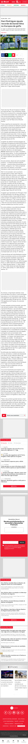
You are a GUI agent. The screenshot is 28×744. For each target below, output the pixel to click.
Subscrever (22, 542)
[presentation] (14, 530)
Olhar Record (5, 459)
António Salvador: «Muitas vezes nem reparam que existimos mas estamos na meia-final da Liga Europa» (13, 474)
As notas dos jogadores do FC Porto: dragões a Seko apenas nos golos (13, 455)
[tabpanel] (7, 679)
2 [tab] (14, 694)
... (20, 54)
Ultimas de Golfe (5, 580)
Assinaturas (6, 726)
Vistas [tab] (10, 443)
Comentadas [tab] (17, 443)
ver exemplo (14, 526)
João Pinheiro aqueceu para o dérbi (12, 461)
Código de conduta (8, 723)
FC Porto (4, 453)
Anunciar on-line (19, 723)
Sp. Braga (5, 471)
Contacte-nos (13, 726)
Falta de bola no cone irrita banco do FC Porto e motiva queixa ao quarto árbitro (13, 467)
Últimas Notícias (5, 440)
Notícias (14, 486)
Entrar (24, 1)
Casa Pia (4, 447)
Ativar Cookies (21, 726)
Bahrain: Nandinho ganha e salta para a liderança (13, 481)
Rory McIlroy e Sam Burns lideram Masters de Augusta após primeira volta (13, 610)
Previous (5, 694)
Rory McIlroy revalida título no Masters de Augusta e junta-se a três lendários (13, 583)
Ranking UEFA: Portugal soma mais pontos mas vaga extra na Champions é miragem (13, 631)
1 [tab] (12, 694)
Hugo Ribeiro (3, 32)
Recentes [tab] (4, 443)
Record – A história (19, 721)
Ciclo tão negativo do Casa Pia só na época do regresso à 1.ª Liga (12, 449)
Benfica (23, 5)
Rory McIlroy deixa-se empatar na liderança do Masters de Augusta (13, 593)
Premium (9, 5)
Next (22, 694)
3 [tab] (16, 694)
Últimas (2, 5)
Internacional (6, 478)
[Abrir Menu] (2, 2)
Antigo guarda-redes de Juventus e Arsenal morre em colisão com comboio (14, 639)
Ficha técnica (21, 718)
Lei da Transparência (8, 721)
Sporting (16, 5)
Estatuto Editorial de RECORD (10, 718)
